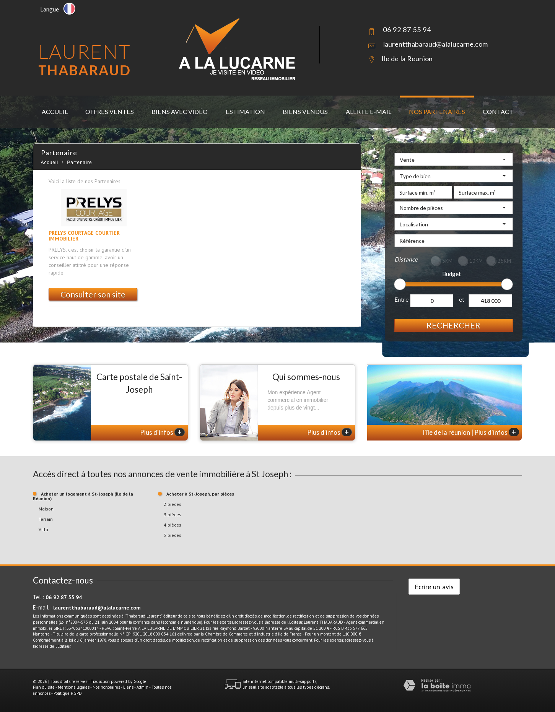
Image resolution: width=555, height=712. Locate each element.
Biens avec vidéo (179, 111)
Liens (128, 687)
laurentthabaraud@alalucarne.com (435, 44)
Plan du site (44, 687)
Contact (498, 111)
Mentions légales (74, 687)
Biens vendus (305, 111)
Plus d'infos (162, 432)
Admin (142, 687)
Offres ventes (109, 111)
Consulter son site (92, 294)
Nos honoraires (106, 687)
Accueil (55, 111)
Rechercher (453, 325)
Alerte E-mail (368, 111)
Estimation (245, 111)
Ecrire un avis (434, 586)
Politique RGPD (68, 693)
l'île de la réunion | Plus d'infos (471, 432)
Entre (401, 299)
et (461, 299)
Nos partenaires (437, 111)
